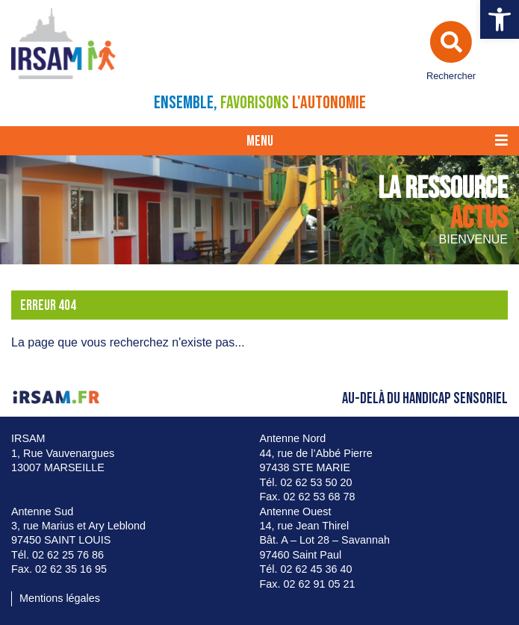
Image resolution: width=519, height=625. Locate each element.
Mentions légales (59, 598)
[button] (499, 19)
